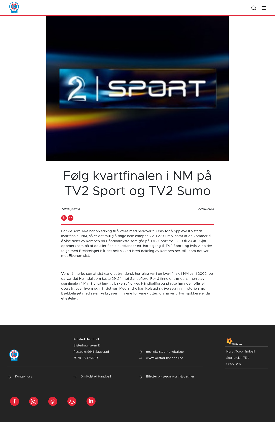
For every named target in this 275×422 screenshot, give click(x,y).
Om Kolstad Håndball (92, 376)
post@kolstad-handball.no (161, 352)
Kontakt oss (20, 376)
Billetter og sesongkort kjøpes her (166, 376)
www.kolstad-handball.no (161, 358)
